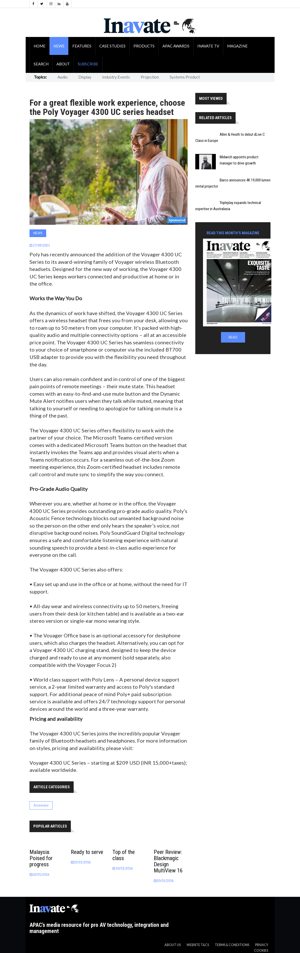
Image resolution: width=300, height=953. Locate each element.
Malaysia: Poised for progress (41, 858)
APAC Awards (175, 46)
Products (143, 46)
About (63, 64)
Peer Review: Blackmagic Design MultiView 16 (168, 861)
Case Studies (112, 46)
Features (81, 46)
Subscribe (88, 64)
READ (233, 337)
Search (41, 64)
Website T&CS (198, 945)
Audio (62, 76)
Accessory (41, 805)
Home (39, 46)
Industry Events (116, 76)
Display (84, 76)
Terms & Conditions (232, 945)
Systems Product (185, 76)
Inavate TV (208, 46)
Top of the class (123, 855)
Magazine (237, 46)
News (58, 46)
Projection (150, 76)
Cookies (261, 950)
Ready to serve (87, 852)
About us (172, 945)
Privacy (261, 945)
